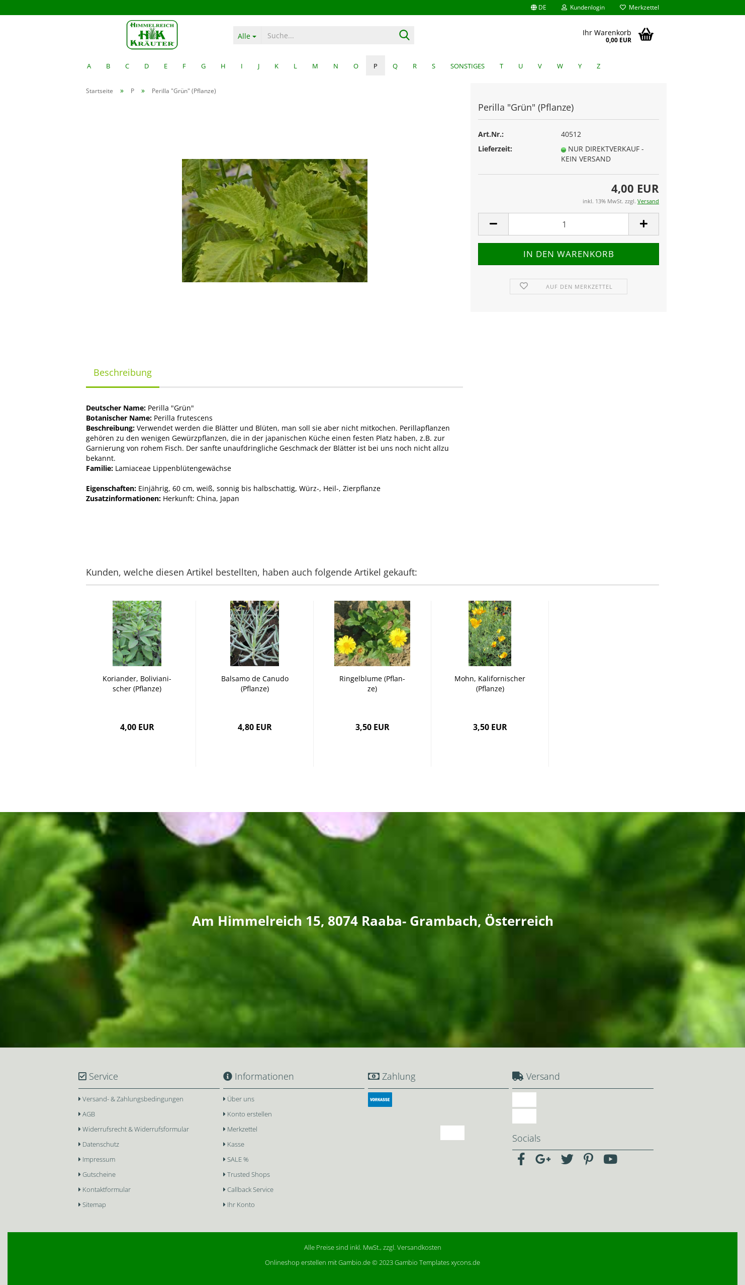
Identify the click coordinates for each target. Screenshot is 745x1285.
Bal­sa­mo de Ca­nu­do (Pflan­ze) (255, 683)
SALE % (236, 1159)
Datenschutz (98, 1144)
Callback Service (248, 1189)
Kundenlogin (583, 7)
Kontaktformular (104, 1189)
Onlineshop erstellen (295, 1262)
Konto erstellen (247, 1113)
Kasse (233, 1144)
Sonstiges (467, 65)
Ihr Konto (239, 1204)
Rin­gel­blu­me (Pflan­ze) (372, 683)
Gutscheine (97, 1174)
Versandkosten (419, 1247)
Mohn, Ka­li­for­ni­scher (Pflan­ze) (489, 683)
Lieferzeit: (495, 148)
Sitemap (92, 1204)
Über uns (238, 1098)
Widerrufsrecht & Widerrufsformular (133, 1129)
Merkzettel (639, 7)
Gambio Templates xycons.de (437, 1262)
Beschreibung (123, 372)
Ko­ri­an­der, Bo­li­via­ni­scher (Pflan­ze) (137, 683)
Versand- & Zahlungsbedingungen (130, 1098)
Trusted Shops (246, 1174)
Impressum (96, 1159)
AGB (86, 1113)
